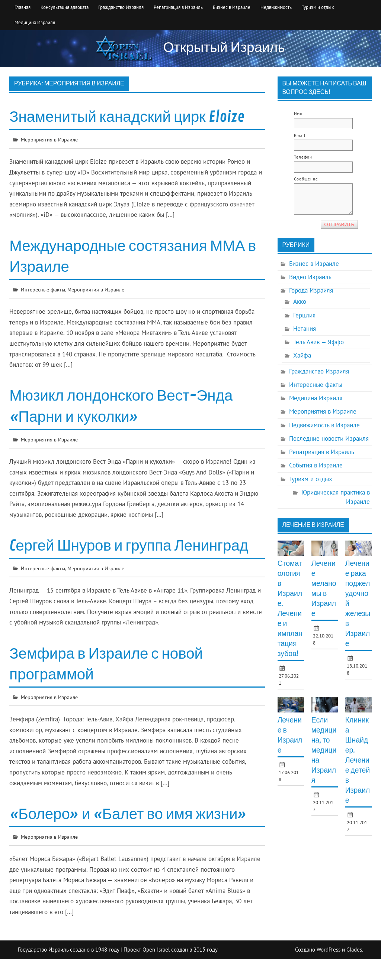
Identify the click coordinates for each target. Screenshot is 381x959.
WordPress (328, 949)
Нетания (304, 328)
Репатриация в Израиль (178, 7)
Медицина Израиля (35, 22)
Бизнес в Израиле (231, 7)
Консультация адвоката (65, 7)
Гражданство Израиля (121, 7)
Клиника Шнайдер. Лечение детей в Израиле (357, 760)
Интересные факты (43, 289)
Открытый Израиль (224, 47)
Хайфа (302, 355)
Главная (23, 7)
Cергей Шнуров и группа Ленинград (128, 545)
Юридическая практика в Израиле (335, 497)
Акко (299, 301)
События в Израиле (316, 465)
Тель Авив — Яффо (318, 342)
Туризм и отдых (318, 7)
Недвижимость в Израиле (324, 425)
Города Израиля (311, 290)
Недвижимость (276, 7)
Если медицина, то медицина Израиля (324, 750)
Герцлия (304, 315)
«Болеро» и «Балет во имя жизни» (127, 814)
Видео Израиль (310, 277)
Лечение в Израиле (313, 525)
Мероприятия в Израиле (49, 139)
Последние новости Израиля (329, 438)
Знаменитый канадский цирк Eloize (126, 117)
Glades (354, 949)
